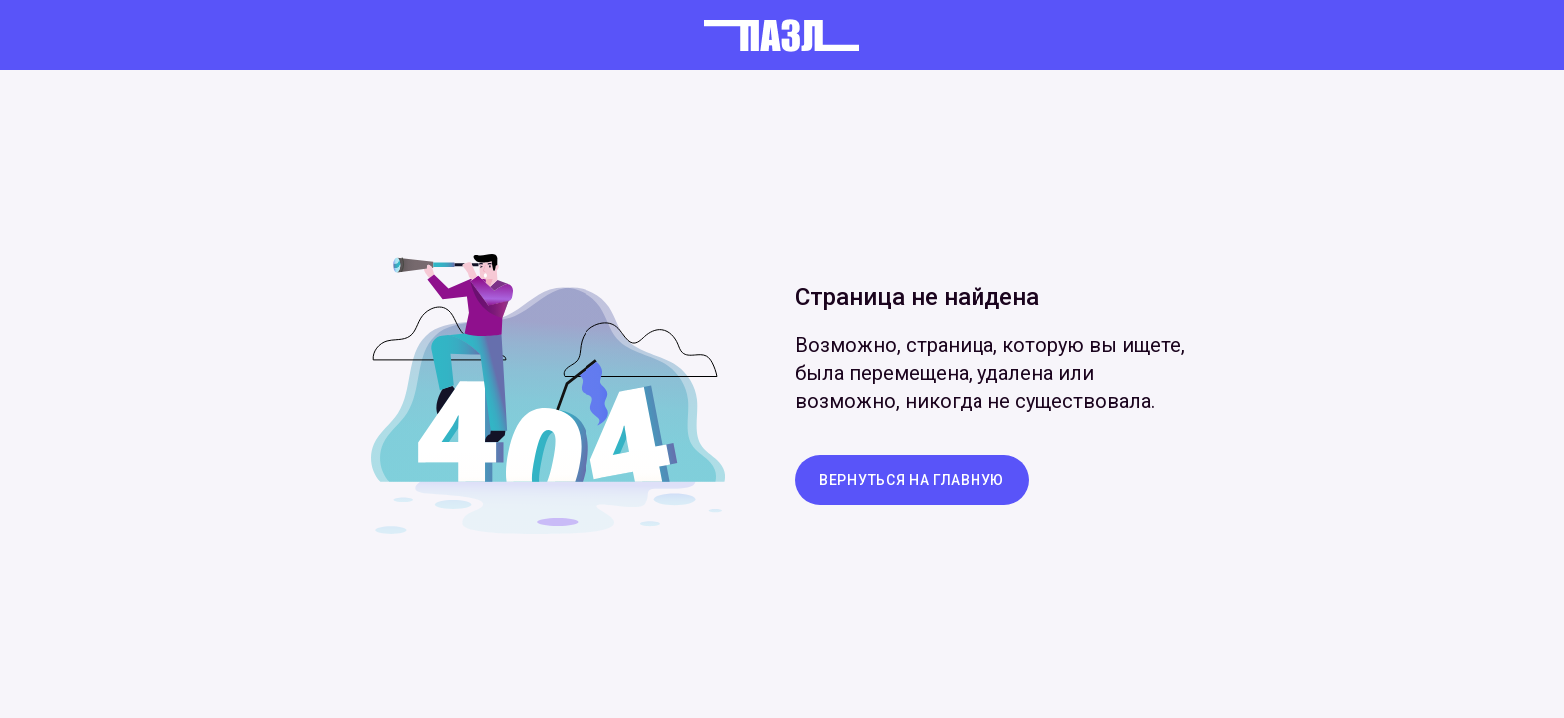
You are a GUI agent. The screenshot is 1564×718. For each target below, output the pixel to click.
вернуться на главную (911, 480)
